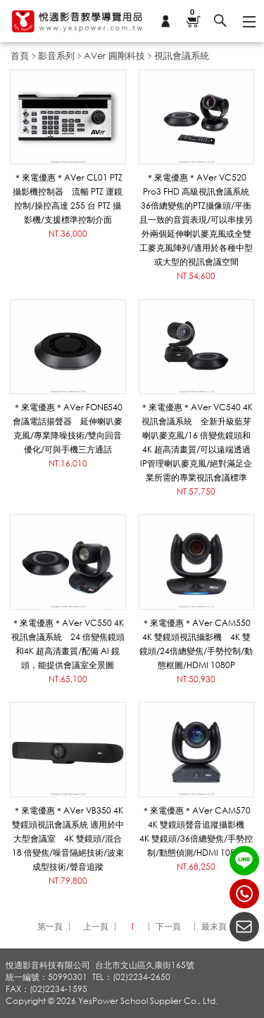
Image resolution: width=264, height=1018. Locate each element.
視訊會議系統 (181, 55)
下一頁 (168, 926)
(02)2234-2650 (244, 893)
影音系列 (56, 55)
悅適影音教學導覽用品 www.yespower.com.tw (77, 21)
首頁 (20, 55)
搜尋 (220, 21)
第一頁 (50, 926)
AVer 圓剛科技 (114, 55)
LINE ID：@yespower (244, 860)
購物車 (192, 13)
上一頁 (95, 926)
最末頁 (214, 926)
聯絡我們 (244, 926)
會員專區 (165, 21)
